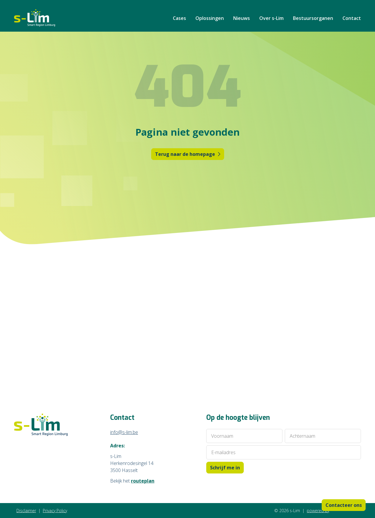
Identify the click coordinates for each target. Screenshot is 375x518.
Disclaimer (26, 510)
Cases (179, 18)
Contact (351, 18)
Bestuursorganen (313, 18)
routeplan (142, 481)
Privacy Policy (55, 510)
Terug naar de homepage (187, 154)
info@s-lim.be (124, 432)
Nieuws (241, 18)
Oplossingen (209, 18)
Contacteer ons (343, 505)
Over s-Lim (271, 18)
